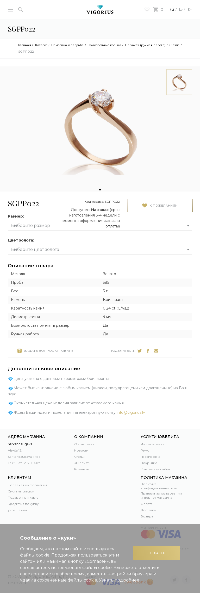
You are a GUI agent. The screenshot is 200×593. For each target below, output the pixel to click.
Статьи (79, 457)
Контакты (81, 469)
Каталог (42, 45)
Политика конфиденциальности (159, 486)
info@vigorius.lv (131, 412)
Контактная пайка (155, 469)
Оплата (147, 504)
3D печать (82, 463)
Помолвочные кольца (112, 45)
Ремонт (147, 450)
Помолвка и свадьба (71, 45)
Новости (81, 450)
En (189, 9)
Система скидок (21, 491)
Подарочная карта (23, 497)
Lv (179, 9)
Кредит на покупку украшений (23, 507)
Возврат (147, 516)
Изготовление (153, 444)
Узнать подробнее (119, 580)
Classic (23, 51)
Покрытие (149, 463)
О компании (84, 444)
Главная (25, 45)
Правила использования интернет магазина (161, 495)
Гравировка (150, 457)
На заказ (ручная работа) (156, 45)
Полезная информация (27, 485)
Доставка (148, 510)
